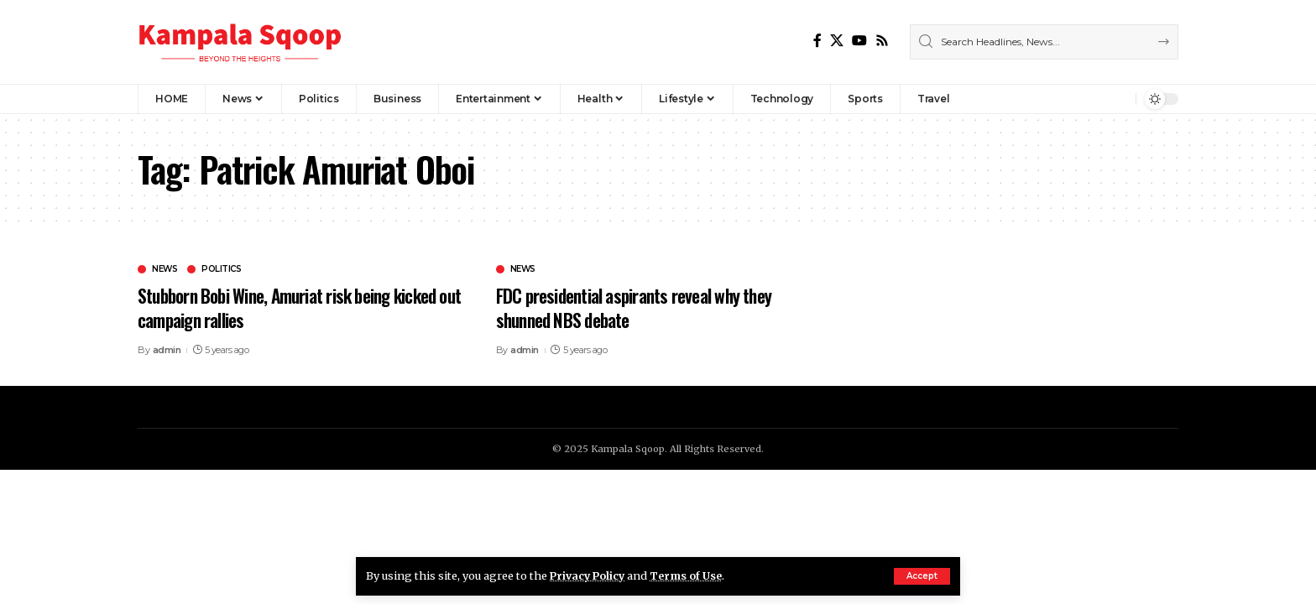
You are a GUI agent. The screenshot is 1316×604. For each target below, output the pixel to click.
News (164, 269)
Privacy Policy (589, 575)
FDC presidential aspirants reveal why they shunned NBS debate (638, 307)
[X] (837, 40)
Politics (221, 269)
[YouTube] (859, 40)
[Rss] (882, 40)
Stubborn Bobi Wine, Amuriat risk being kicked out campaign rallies (295, 307)
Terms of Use (690, 575)
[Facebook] (817, 40)
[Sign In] (1087, 99)
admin (167, 350)
